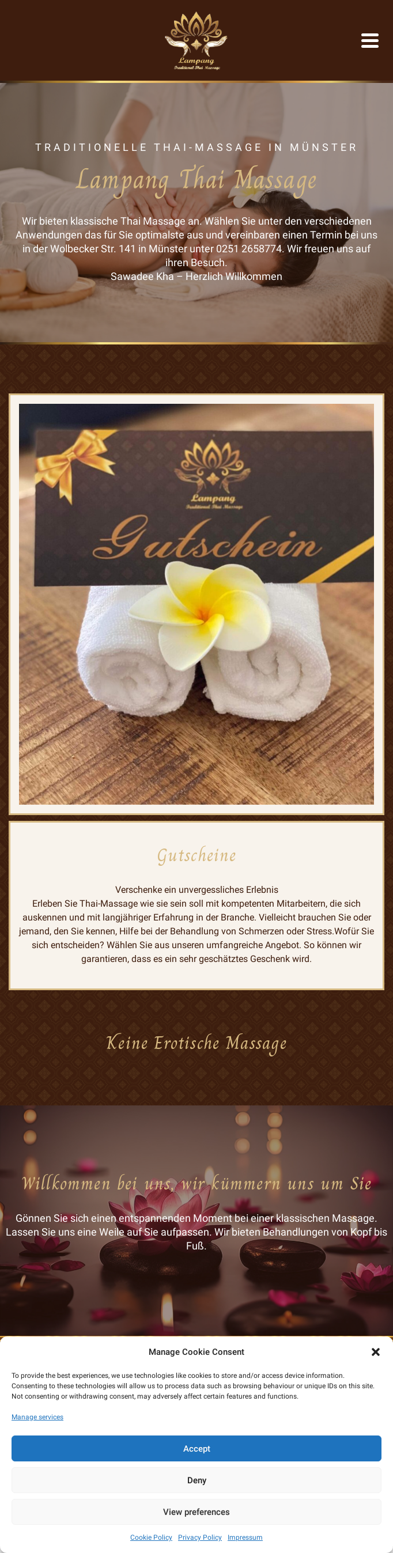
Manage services (37, 1417)
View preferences (196, 1512)
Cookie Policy (151, 1537)
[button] (375, 1352)
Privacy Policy (200, 1537)
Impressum (245, 1537)
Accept (196, 1449)
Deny (196, 1480)
